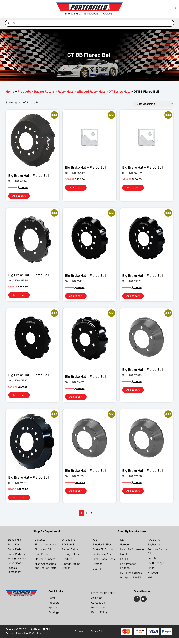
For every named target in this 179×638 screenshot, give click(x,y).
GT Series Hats (119, 91)
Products (24, 91)
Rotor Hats (66, 91)
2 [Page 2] (86, 512)
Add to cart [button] (19, 195)
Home (10, 91)
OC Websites (34, 633)
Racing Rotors (44, 91)
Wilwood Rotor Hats (91, 91)
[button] (5, 9)
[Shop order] (153, 104)
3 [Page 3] (91, 512)
